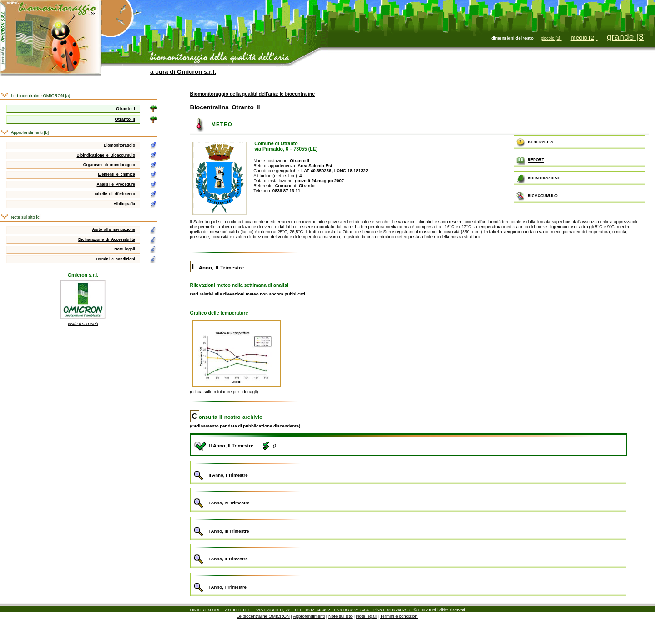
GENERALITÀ (534, 142)
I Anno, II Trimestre (408, 555)
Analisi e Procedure (116, 184)
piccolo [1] (551, 38)
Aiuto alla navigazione (113, 229)
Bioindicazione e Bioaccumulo (105, 155)
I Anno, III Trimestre (408, 527)
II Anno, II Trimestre (218, 267)
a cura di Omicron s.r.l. (183, 71)
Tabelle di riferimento (114, 194)
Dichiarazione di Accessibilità (106, 239)
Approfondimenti (309, 616)
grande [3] (626, 36)
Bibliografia (124, 204)
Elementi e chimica (116, 174)
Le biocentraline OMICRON (263, 616)
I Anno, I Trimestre (408, 583)
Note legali (124, 249)
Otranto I (125, 108)
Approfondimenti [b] (30, 132)
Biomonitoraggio (119, 145)
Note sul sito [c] (26, 216)
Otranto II (125, 119)
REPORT (530, 160)
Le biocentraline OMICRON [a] (40, 95)
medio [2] (584, 37)
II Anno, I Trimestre (408, 471)
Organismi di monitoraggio (109, 165)
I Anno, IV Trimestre (408, 499)
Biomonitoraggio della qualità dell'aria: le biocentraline (252, 94)
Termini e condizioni (115, 259)
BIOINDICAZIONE (538, 178)
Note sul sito (340, 616)
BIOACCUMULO (537, 196)
